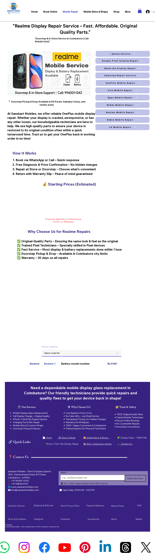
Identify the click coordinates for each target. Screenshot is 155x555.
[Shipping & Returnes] (44, 505)
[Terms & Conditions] (18, 519)
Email (64, 472)
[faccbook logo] (44, 547)
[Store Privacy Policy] (71, 505)
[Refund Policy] (121, 505)
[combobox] (81, 353)
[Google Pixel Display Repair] (122, 61)
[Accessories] (98, 519)
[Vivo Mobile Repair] (122, 90)
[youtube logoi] (64, 547)
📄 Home (47, 437)
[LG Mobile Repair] (122, 127)
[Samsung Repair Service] (122, 75)
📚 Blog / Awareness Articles (97, 443)
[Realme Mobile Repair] (122, 112)
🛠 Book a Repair (66, 437)
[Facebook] (71, 519)
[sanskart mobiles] (85, 547)
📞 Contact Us (125, 443)
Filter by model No (49, 347)
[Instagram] (44, 519)
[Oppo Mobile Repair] (122, 98)
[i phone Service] (123, 54)
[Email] (92, 477)
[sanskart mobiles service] (146, 547)
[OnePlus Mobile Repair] (123, 83)
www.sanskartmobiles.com (24, 487)
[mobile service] (105, 547)
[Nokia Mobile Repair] (122, 120)
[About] (121, 519)
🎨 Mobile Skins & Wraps (96, 437)
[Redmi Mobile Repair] (122, 105)
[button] (140, 10)
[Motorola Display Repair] (122, 68)
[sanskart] (125, 547)
